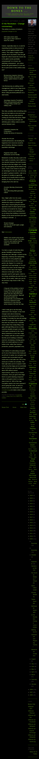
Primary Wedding (34, 594)
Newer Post (5, 407)
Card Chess (31, 87)
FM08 (30, 281)
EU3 (30, 267)
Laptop (32, 330)
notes (35, 365)
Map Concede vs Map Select (32, 128)
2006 (31, 695)
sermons (32, 412)
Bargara (33, 191)
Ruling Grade (32, 106)
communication (33, 228)
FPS (35, 283)
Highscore (32, 306)
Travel (34, 449)
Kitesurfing (33, 328)
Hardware (32, 302)
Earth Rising (31, 143)
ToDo (33, 434)
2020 (31, 509)
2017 (31, 517)
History (32, 312)
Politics (30, 379)
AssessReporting (33, 189)
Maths (32, 345)
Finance (35, 273)
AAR (34, 171)
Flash (35, 279)
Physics (31, 375)
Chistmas (32, 215)
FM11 (30, 283)
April (32, 672)
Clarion (34, 219)
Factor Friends (32, 90)
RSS (23, 404)
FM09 (34, 281)
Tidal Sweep (31, 103)
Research (32, 404)
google (31, 300)
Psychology (32, 389)
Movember (32, 355)
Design (32, 251)
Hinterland (32, 310)
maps (34, 343)
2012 (31, 531)
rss (30, 410)
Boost (30, 201)
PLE (30, 377)
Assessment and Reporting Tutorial (34, 641)
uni (35, 455)
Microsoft (32, 347)
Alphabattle (32, 179)
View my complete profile (31, 58)
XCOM (32, 485)
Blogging (32, 199)
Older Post (23, 407)
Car (30, 209)
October (33, 555)
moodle (35, 353)
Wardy (34, 467)
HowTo (30, 314)
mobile (34, 351)
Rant (35, 398)
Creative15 (32, 236)
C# (35, 205)
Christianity (32, 218)
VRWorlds (33, 465)
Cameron (32, 207)
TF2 (33, 430)
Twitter (30, 455)
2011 (31, 533)
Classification (32, 221)
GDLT (34, 296)
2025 (31, 498)
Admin (31, 177)
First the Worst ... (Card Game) (32, 99)
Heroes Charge (33, 304)
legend (31, 339)
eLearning (32, 261)
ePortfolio (32, 265)
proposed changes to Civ (9, 31)
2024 (31, 501)
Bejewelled (32, 193)
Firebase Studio (32, 275)
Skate (30, 414)
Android (32, 183)
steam (32, 426)
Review (32, 406)
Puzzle (32, 392)
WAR (30, 467)
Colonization (8, 232)
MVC (32, 359)
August (33, 659)
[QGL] (30, 171)
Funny (31, 287)
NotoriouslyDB (32, 95)
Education (32, 259)
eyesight (34, 267)
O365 (31, 369)
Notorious (31, 92)
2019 (31, 512)
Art (35, 187)
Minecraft (32, 349)
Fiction (30, 273)
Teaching (33, 428)
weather (32, 473)
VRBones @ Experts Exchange (32, 730)
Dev (30, 253)
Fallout (33, 271)
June (33, 666)
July (32, 664)
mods (30, 353)
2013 (31, 528)
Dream (34, 253)
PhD (34, 371)
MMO (30, 351)
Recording (32, 400)
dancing (35, 240)
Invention (33, 318)
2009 (31, 539)
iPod (35, 320)
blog (35, 197)
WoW (34, 483)
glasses (32, 298)
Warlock (30, 469)
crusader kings (6, 390)
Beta (31, 195)
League (30, 332)
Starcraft (33, 424)
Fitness (30, 279)
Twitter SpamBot (34, 601)
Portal (35, 379)
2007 (31, 692)
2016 (31, 520)
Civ (14, 396)
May (32, 669)
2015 (31, 522)
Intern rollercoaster (34, 588)
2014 (31, 525)
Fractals (33, 285)
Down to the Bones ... (19, 9)
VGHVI (30, 457)
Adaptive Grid (33, 175)
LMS (30, 343)
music (33, 357)
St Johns (31, 420)
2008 (31, 689)
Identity (32, 316)
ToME (32, 436)
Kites (35, 326)
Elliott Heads (32, 263)
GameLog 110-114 (34, 568)
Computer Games (32, 231)
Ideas (35, 314)
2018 (31, 514)
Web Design (32, 475)
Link (34, 341)
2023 (31, 503)
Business (31, 205)
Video (35, 457)
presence (32, 381)
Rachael (32, 394)
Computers (32, 234)
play (35, 375)
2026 (31, 495)
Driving (30, 255)
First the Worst (32, 277)
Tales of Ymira (32, 145)
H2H (35, 300)
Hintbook (33, 308)
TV (34, 453)
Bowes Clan (31, 704)
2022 (31, 506)
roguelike (32, 408)
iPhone (31, 320)
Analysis (10, 396)
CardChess (33, 213)
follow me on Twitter (33, 753)
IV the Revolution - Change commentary (13, 25)
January (33, 684)
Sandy (34, 410)
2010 (31, 536)
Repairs (32, 402)
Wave (35, 469)
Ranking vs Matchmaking (32, 121)
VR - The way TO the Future (32, 79)
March (33, 674)
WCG (32, 471)
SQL (34, 418)
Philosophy (33, 373)
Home (14, 407)
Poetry (34, 377)
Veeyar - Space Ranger (31, 150)
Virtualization (32, 463)
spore (30, 418)
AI (34, 177)
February (34, 679)
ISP (33, 322)
